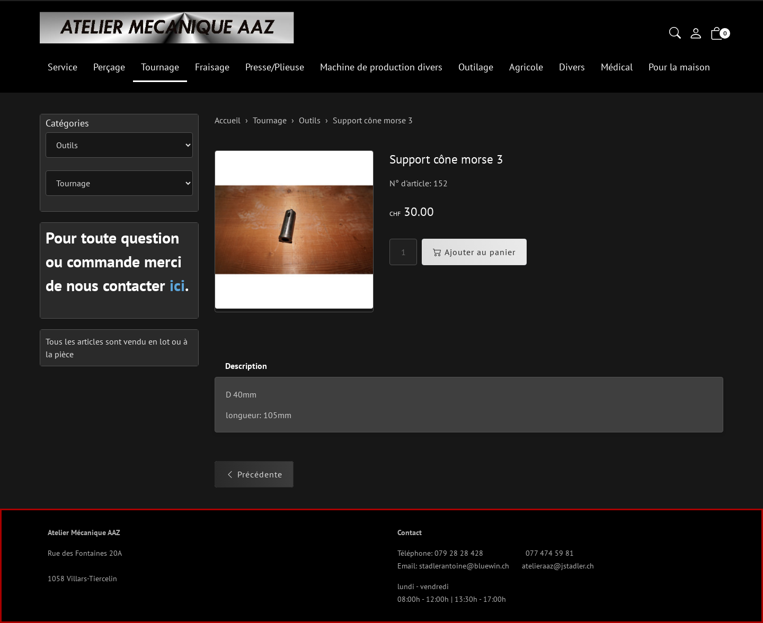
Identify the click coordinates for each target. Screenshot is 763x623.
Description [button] (246, 365)
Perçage (109, 67)
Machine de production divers (381, 67)
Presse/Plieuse (274, 67)
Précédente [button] (254, 474)
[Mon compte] (696, 34)
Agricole (526, 67)
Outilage (475, 67)
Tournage (160, 67)
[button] (675, 34)
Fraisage (212, 67)
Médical (617, 67)
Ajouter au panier (474, 252)
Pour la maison (679, 67)
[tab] (241, 366)
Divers (572, 67)
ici (177, 285)
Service (62, 67)
